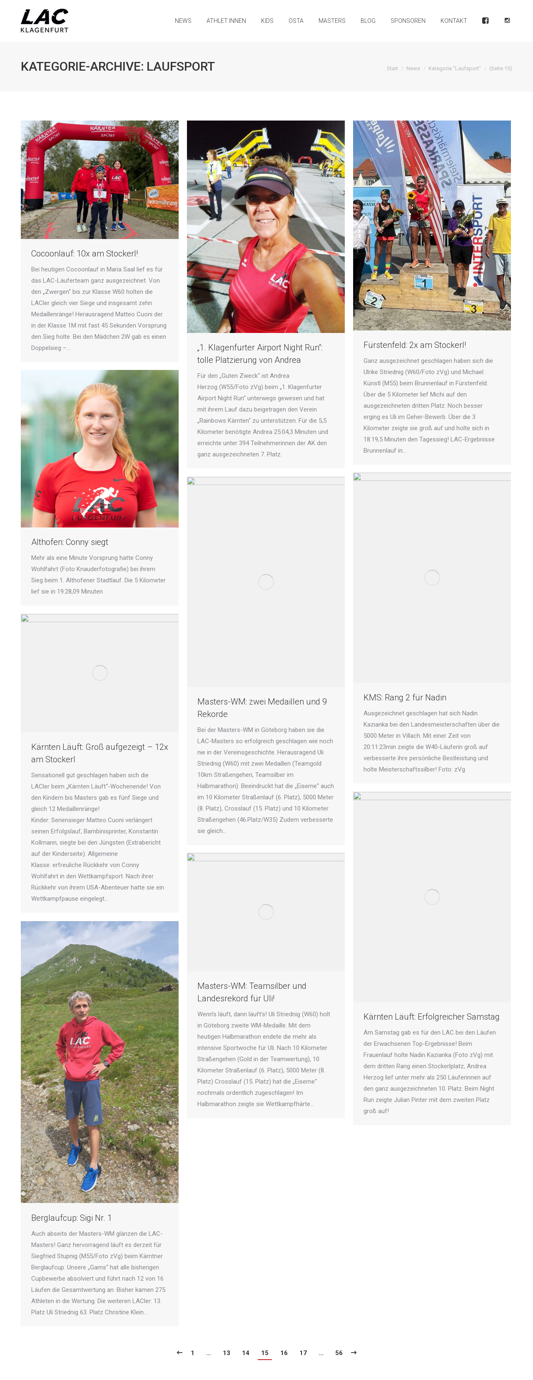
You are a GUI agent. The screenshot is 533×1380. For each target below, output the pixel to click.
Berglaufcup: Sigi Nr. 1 (71, 1218)
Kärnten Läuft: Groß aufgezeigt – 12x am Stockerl (99, 753)
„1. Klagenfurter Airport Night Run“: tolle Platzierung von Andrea (259, 354)
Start (392, 68)
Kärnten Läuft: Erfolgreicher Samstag (432, 1017)
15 (265, 1353)
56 (339, 1353)
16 (284, 1353)
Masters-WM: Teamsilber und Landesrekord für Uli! (251, 992)
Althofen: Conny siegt (69, 542)
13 (226, 1353)
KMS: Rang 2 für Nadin (405, 697)
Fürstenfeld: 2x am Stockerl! (415, 345)
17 (303, 1353)
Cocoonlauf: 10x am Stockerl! (84, 254)
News (413, 68)
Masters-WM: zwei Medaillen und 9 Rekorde (262, 708)
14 (245, 1353)
